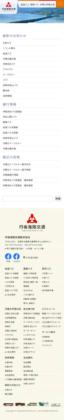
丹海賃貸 (46, 336)
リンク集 (40, 248)
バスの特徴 (9, 282)
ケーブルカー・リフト (31, 322)
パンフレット (47, 345)
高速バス (25, 4)
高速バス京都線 (10, 127)
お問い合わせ (29, 383)
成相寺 (8, 326)
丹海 (8, 258)
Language (32, 257)
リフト (5, 79)
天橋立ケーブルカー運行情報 (17, 169)
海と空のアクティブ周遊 (50, 317)
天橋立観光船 (9, 58)
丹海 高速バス (29, 343)
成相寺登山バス (10, 85)
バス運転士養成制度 (13, 379)
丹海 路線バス (29, 339)
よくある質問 (10, 294)
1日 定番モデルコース (50, 322)
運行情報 (8, 394)
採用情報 (8, 95)
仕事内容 (8, 362)
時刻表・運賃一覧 (30, 282)
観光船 (6, 90)
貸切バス (46, 268)
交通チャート (28, 347)
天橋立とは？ (10, 343)
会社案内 (28, 357)
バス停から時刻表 (30, 277)
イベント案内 (9, 48)
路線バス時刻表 (30, 273)
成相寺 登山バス (30, 326)
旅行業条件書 (48, 290)
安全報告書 (28, 370)
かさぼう (16, 258)
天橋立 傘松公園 (12, 313)
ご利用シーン (47, 273)
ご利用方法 (9, 286)
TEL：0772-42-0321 (14, 244)
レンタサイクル (29, 334)
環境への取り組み (30, 375)
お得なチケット (29, 351)
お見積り (45, 286)
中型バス (45, 282)
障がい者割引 (29, 303)
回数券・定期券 (29, 298)
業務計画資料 (29, 379)
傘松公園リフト (10, 116)
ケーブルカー (9, 74)
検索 (58, 198)
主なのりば (28, 290)
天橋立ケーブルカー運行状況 (17, 164)
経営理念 (27, 366)
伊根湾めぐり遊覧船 (12, 111)
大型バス (45, 277)
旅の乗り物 (28, 309)
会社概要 (27, 362)
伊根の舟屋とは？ (12, 347)
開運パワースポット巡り (50, 313)
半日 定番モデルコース (50, 326)
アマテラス (8, 69)
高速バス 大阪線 (11, 277)
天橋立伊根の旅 (47, 4)
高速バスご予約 (11, 290)
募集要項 (8, 370)
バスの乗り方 (28, 294)
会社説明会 (9, 375)
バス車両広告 (47, 340)
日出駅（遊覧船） (11, 339)
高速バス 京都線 (11, 273)
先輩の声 (8, 366)
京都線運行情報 (10, 174)
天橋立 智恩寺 (11, 330)
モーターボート (29, 330)
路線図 (26, 286)
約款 (30, 248)
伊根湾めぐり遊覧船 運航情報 (18, 180)
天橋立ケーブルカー (12, 143)
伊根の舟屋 (9, 322)
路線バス (34, 4)
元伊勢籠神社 (10, 317)
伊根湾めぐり (9, 63)
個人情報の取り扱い (15, 248)
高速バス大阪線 (10, 132)
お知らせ (7, 42)
